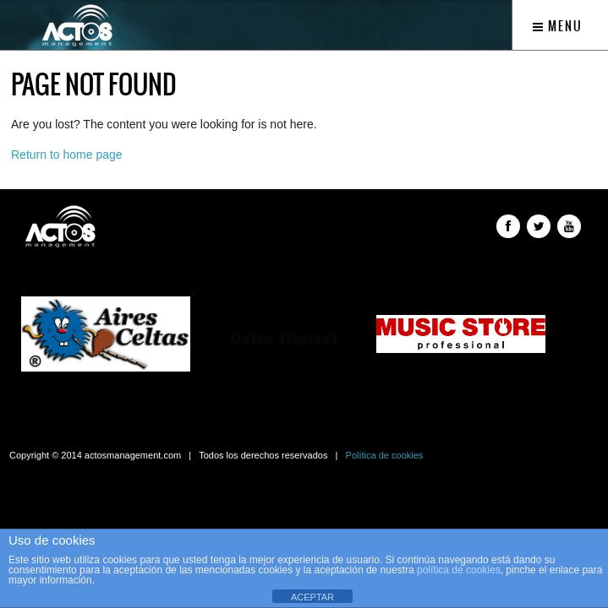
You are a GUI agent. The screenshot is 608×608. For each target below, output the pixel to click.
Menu (558, 26)
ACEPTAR (312, 597)
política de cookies (459, 570)
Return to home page (67, 154)
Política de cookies (385, 455)
